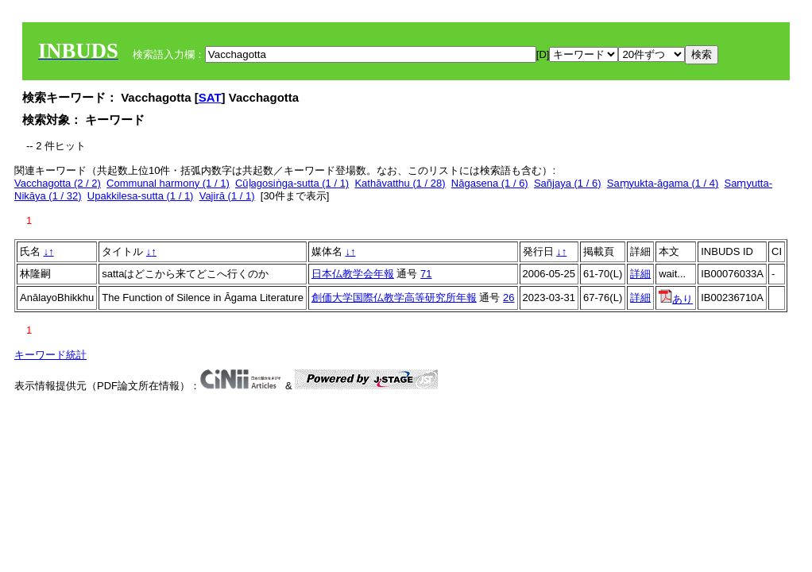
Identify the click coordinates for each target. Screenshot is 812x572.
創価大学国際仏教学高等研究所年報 (394, 297)
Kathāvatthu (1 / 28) (399, 183)
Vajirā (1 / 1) (227, 196)
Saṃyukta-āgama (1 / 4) (663, 183)
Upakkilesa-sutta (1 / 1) (140, 196)
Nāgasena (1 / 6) (489, 183)
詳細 (640, 274)
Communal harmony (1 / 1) (168, 183)
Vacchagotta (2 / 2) (57, 183)
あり (676, 299)
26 (508, 297)
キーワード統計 (50, 355)
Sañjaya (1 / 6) (567, 183)
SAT (210, 97)
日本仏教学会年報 (352, 274)
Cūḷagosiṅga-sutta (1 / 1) (292, 183)
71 (425, 274)
